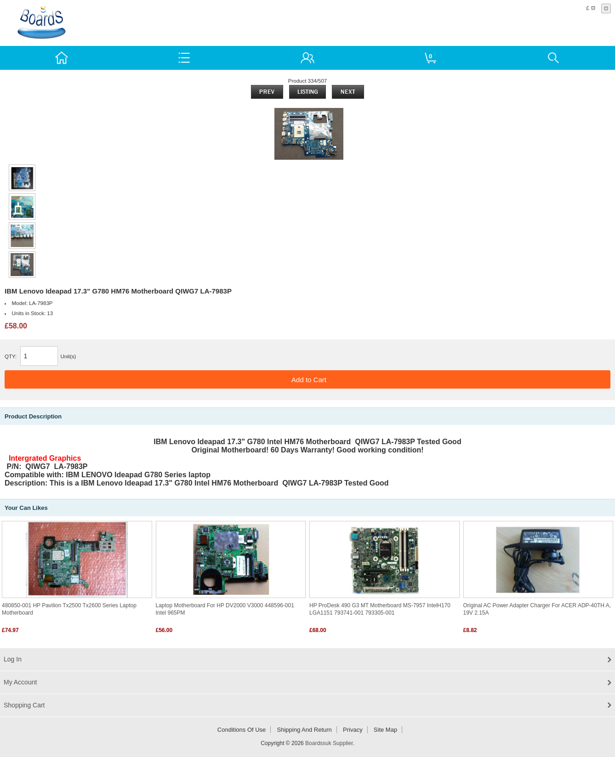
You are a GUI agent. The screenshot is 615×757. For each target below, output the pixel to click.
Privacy (353, 729)
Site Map (385, 729)
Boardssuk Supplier (329, 743)
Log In (13, 659)
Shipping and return (304, 729)
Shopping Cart (24, 705)
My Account (20, 682)
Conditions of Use (241, 729)
